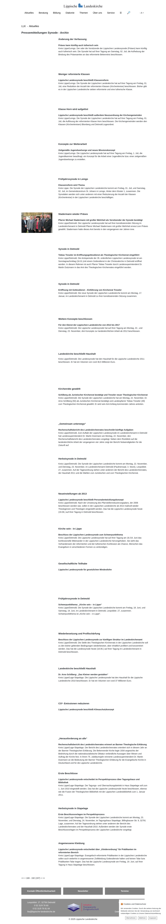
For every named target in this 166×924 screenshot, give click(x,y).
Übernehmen (131, 918)
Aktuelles (29, 13)
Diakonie (70, 13)
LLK (23, 26)
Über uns (97, 13)
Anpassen (152, 918)
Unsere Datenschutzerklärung (150, 913)
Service (111, 13)
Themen (84, 13)
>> (44, 878)
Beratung (43, 13)
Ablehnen (142, 918)
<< (22, 878)
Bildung (57, 13)
